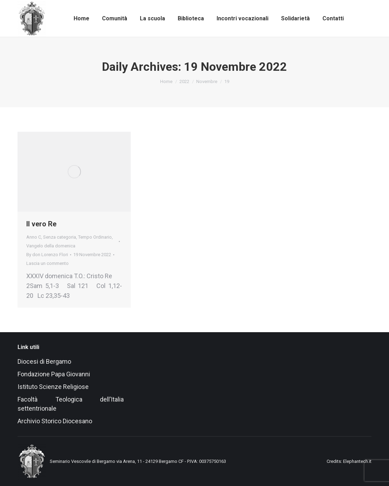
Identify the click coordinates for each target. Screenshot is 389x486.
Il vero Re (41, 224)
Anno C (33, 237)
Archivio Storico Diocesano (55, 421)
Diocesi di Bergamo (44, 361)
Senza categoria (59, 237)
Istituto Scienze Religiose (54, 386)
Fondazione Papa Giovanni (54, 374)
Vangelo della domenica (50, 245)
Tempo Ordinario (95, 237)
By (47, 254)
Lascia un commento (47, 263)
